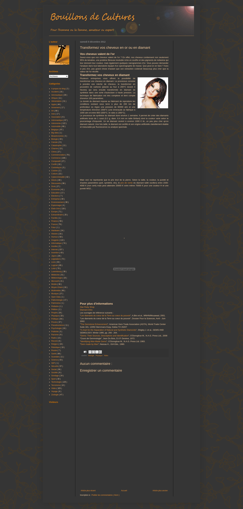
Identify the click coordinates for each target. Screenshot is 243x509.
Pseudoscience (57, 325)
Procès (54, 322)
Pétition (54, 309)
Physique (99, 355)
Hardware (55, 230)
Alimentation (56, 101)
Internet (54, 249)
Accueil (124, 491)
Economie (55, 189)
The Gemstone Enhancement (94, 324)
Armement (55, 107)
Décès (54, 180)
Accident (55, 92)
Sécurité (55, 366)
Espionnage (56, 205)
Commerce (56, 158)
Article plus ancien (160, 491)
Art (52, 111)
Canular (54, 142)
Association (56, 117)
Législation (56, 259)
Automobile (56, 126)
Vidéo (106, 355)
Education (55, 193)
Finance (54, 221)
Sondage (55, 376)
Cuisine (54, 171)
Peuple (54, 313)
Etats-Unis (55, 208)
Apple (54, 104)
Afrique (54, 98)
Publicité (55, 331)
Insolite (54, 246)
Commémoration (58, 155)
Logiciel (54, 265)
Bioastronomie (57, 136)
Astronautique (57, 120)
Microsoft (55, 281)
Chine (54, 152)
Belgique (55, 130)
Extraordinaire (57, 215)
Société (54, 372)
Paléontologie (57, 300)
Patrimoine (56, 303)
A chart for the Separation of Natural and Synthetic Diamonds (108, 330)
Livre (53, 262)
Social (54, 369)
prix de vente (127, 183)
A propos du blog (58, 89)
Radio (54, 338)
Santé (54, 354)
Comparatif (56, 161)
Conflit (54, 164)
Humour (54, 237)
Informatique (56, 243)
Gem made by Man (89, 344)
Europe (54, 212)
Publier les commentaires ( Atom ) (105, 495)
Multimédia (56, 290)
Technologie (56, 382)
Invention (55, 253)
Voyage (54, 391)
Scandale (55, 357)
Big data (55, 133)
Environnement (57, 202)
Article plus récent (88, 491)
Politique (55, 319)
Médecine (55, 275)
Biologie (91, 355)
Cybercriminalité (58, 177)
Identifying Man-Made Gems (93, 341)
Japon (54, 256)
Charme (54, 148)
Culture (54, 174)
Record (54, 341)
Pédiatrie (55, 306)
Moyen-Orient (57, 287)
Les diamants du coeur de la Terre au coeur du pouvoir (105, 315)
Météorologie (57, 278)
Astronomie (56, 123)
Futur (53, 227)
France (54, 224)
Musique (55, 294)
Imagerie (55, 240)
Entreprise (55, 199)
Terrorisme (56, 385)
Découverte (56, 183)
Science (54, 360)
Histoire (54, 234)
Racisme (55, 335)
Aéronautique (57, 95)
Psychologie (56, 328)
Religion (55, 344)
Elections (55, 196)
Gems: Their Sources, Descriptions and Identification (104, 335)
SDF (53, 363)
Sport (53, 379)
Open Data (56, 297)
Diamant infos (86, 310)
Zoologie (55, 395)
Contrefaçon (56, 167)
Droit (53, 186)
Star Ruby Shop (87, 307)
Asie (53, 114)
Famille (54, 218)
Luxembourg (56, 271)
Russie (54, 350)
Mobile (54, 284)
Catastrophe (56, 145)
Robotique (55, 347)
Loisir (53, 268)
